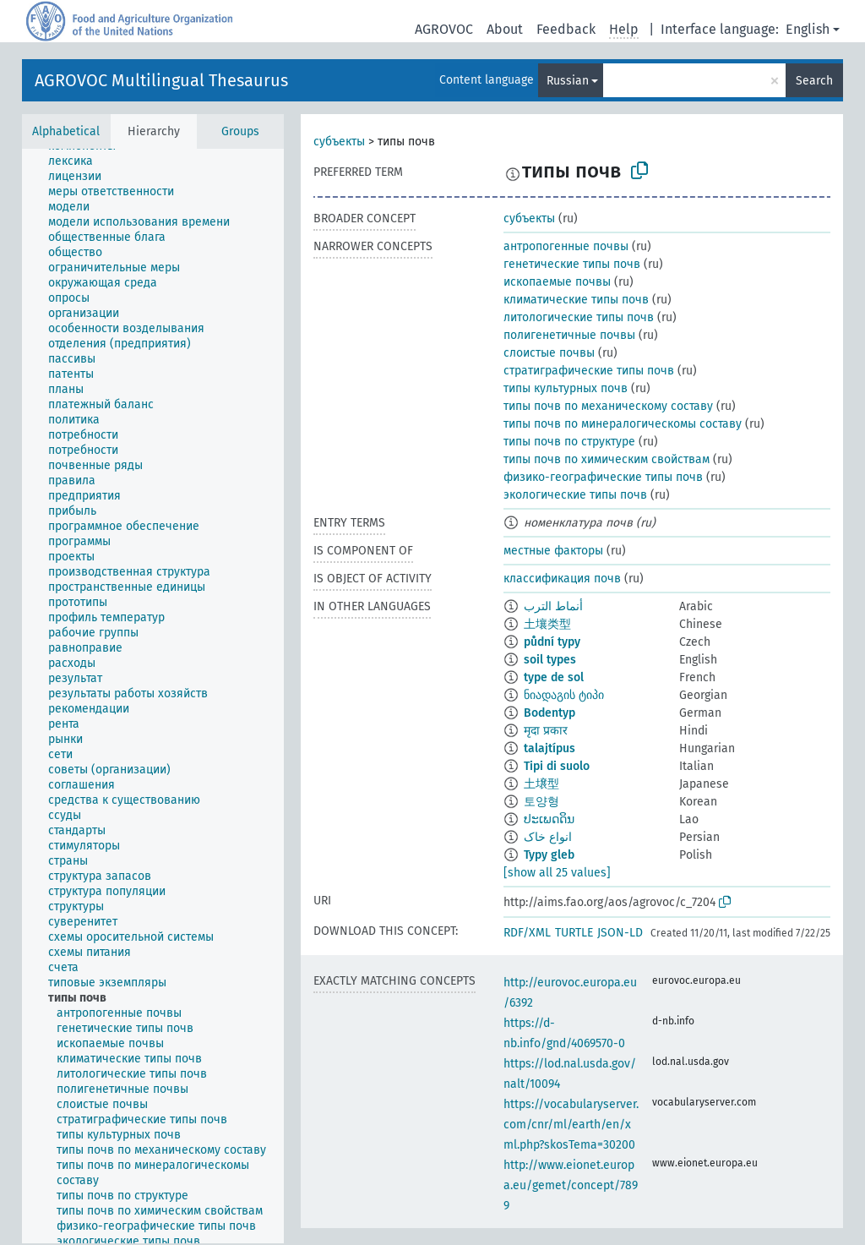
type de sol (554, 677)
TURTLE (574, 933)
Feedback (566, 29)
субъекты (339, 141)
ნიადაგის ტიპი (564, 695)
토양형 (541, 802)
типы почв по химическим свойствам (606, 459)
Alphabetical (66, 131)
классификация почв (562, 578)
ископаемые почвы (557, 282)
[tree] (153, 696)
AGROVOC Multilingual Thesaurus (161, 80)
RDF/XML (527, 933)
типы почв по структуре (569, 441)
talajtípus (549, 748)
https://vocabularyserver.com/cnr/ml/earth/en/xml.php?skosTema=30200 (571, 1124)
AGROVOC (444, 29)
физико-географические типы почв (603, 477)
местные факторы (553, 550)
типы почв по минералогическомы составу (622, 424)
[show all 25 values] (557, 872)
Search (814, 81)
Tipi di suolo (557, 766)
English (808, 29)
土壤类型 (547, 624)
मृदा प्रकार (546, 731)
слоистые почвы (549, 353)
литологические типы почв (578, 317)
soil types (550, 660)
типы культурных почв (565, 388)
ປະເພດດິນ (549, 819)
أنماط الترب (553, 606)
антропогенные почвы (565, 246)
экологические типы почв (575, 495)
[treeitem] (77, 161)
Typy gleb (549, 855)
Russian (568, 81)
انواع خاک (548, 837)
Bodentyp (549, 713)
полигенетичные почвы (569, 335)
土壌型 (541, 784)
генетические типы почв (571, 264)
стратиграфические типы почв (588, 370)
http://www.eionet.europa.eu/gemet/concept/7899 (570, 1185)
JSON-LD (620, 933)
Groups (240, 131)
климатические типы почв (576, 299)
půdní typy (552, 642)
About (505, 29)
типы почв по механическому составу (608, 406)
